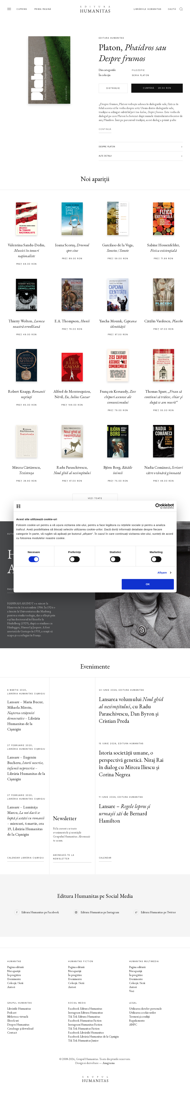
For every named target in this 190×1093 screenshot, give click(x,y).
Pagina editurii (15, 967)
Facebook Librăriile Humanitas (86, 1032)
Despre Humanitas (18, 1024)
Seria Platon (140, 75)
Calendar (105, 858)
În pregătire (14, 975)
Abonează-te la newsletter (63, 857)
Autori (11, 987)
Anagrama (109, 1063)
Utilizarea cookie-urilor (142, 1012)
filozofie (138, 70)
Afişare (162, 572)
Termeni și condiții (139, 1016)
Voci (131, 991)
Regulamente (137, 1020)
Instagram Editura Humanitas (85, 1012)
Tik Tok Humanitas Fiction (83, 1028)
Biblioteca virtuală (17, 1016)
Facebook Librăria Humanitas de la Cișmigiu (93, 1036)
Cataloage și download (20, 1028)
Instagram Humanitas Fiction (85, 1024)
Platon (110, 47)
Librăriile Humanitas (148, 9)
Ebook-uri (13, 1020)
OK (148, 584)
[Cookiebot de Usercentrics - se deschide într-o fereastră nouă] (158, 506)
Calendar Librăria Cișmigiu (25, 858)
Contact (12, 1032)
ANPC (133, 1024)
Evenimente (14, 979)
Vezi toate (95, 498)
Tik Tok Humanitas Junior (83, 1040)
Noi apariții (13, 971)
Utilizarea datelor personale (145, 1008)
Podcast (11, 1012)
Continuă (105, 129)
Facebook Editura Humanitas (85, 1008)
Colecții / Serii (15, 983)
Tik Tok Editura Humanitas (84, 1016)
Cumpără (157, 88)
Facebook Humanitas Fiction (84, 1020)
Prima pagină (42, 9)
